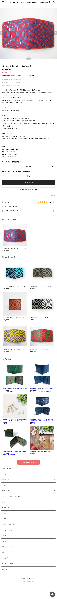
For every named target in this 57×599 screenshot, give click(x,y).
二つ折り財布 (5, 491)
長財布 (3, 502)
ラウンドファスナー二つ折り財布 (10, 496)
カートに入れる (28, 182)
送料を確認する (20, 79)
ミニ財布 (4, 485)
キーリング (4, 558)
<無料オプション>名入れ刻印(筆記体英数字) (17, 172)
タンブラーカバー (6, 519)
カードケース (5, 507)
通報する (53, 195)
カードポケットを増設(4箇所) (12, 162)
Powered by (28, 581)
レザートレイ (5, 541)
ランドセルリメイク (6, 530)
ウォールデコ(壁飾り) (7, 563)
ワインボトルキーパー (7, 547)
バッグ (3, 552)
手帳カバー (4, 569)
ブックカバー (5, 535)
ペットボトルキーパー (7, 524)
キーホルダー (5, 474)
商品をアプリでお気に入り (28, 189)
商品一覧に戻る (28, 462)
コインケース (5, 479)
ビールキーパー (6, 513)
